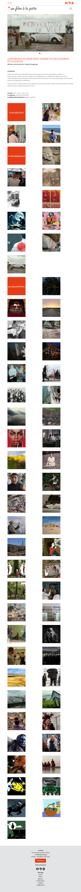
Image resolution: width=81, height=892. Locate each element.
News (40, 877)
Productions (41, 881)
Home (41, 874)
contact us (40, 860)
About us (40, 879)
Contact (40, 883)
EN (11, 3)
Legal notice (40, 885)
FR (8, 3)
